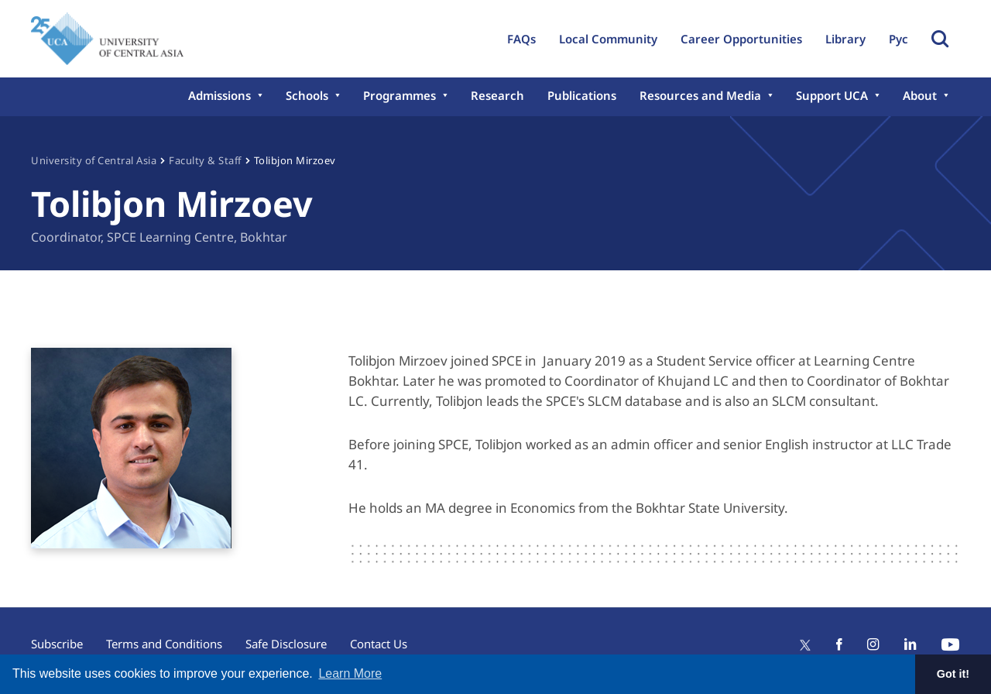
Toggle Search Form (940, 38)
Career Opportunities (741, 38)
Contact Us (378, 643)
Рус (898, 38)
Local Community (608, 38)
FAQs (521, 38)
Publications (581, 95)
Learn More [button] (350, 673)
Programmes (399, 95)
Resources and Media (700, 95)
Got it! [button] (953, 674)
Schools (307, 95)
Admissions (219, 95)
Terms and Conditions (164, 643)
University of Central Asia (93, 160)
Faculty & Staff (205, 160)
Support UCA (832, 95)
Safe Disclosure (286, 643)
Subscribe (57, 643)
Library (845, 38)
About (920, 95)
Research (497, 95)
